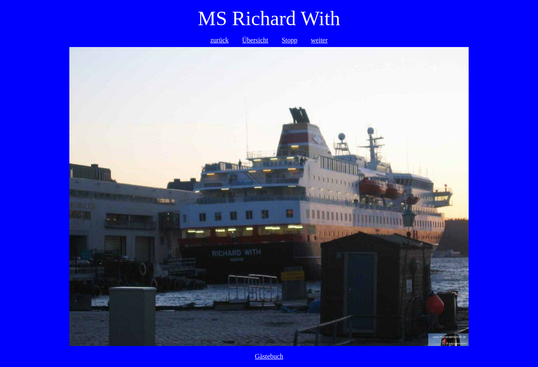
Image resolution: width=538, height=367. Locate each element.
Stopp (289, 40)
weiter (319, 40)
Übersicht (255, 40)
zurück (219, 40)
